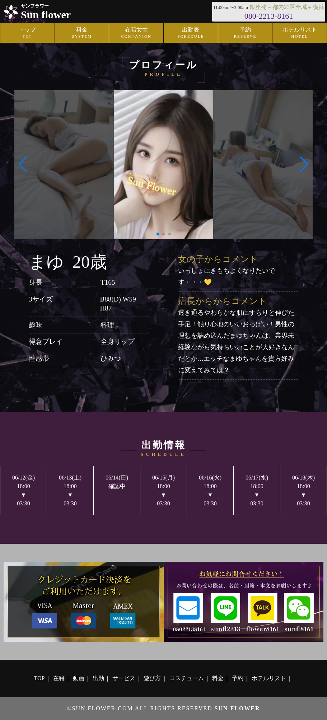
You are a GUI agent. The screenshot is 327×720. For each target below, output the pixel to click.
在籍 (59, 678)
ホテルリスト (269, 678)
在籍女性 (136, 33)
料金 (82, 33)
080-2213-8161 (268, 15)
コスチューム (186, 678)
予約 (245, 33)
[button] (23, 164)
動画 (78, 678)
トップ (27, 33)
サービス (123, 678)
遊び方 (152, 678)
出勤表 (190, 33)
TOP (39, 678)
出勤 (98, 678)
